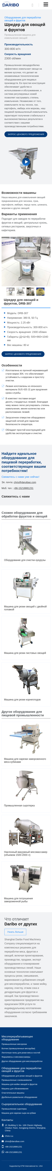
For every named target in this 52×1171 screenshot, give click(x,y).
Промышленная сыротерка (19, 805)
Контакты (7, 1120)
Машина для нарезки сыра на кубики (19, 1113)
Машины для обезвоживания (15, 1088)
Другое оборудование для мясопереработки (22, 1061)
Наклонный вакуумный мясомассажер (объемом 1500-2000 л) (25, 853)
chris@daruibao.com (25, 482)
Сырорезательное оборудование (22, 1104)
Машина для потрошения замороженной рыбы (18, 900)
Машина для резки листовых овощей (25, 653)
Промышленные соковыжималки (17, 1080)
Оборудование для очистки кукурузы (24, 560)
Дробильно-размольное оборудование (19, 1097)
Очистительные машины (13, 1093)
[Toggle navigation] (46, 4)
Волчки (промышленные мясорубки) (18, 1048)
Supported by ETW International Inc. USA (26, 1166)
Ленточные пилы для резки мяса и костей (21, 1053)
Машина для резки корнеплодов (22, 699)
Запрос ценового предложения (26, 134)
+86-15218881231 (23, 488)
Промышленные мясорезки (14, 1044)
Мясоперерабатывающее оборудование (17, 1038)
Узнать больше (15, 932)
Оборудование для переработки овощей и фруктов (21, 1070)
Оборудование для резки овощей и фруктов (22, 1076)
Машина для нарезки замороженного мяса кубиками (25, 760)
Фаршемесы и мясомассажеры (16, 1057)
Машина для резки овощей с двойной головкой (25, 608)
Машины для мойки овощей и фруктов (19, 1084)
